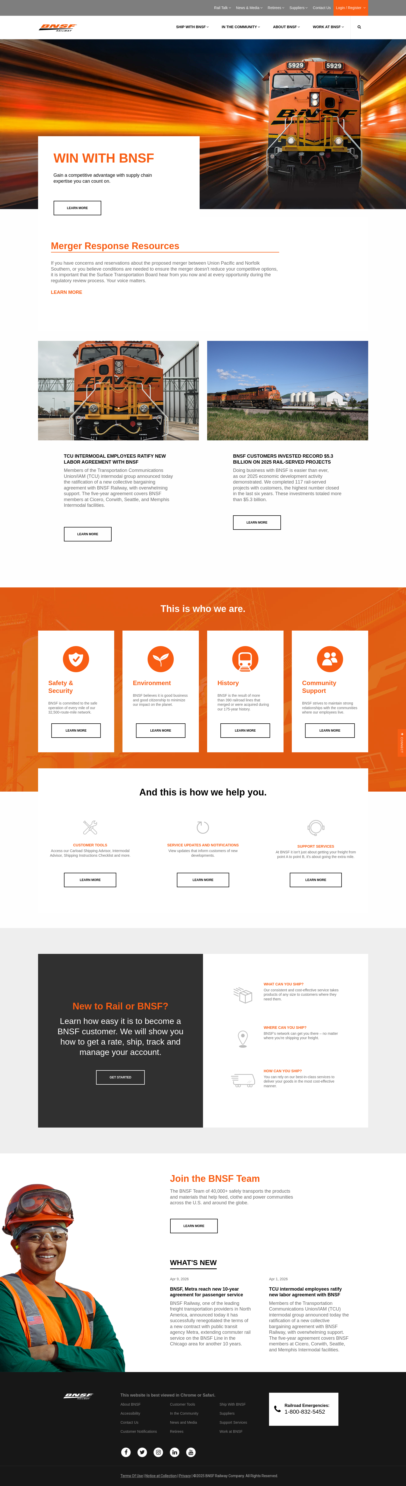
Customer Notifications (138, 1431)
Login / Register (351, 8)
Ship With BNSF (233, 1404)
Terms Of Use (131, 1476)
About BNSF (286, 27)
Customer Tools (182, 1404)
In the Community (241, 27)
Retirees (276, 8)
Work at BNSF (328, 27)
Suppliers (298, 8)
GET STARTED (120, 1077)
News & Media (249, 8)
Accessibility (130, 1413)
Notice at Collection (161, 1476)
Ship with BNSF (192, 27)
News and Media (183, 1422)
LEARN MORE (66, 292)
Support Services (233, 1422)
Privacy (185, 1476)
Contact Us (322, 8)
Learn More (90, 880)
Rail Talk (222, 8)
